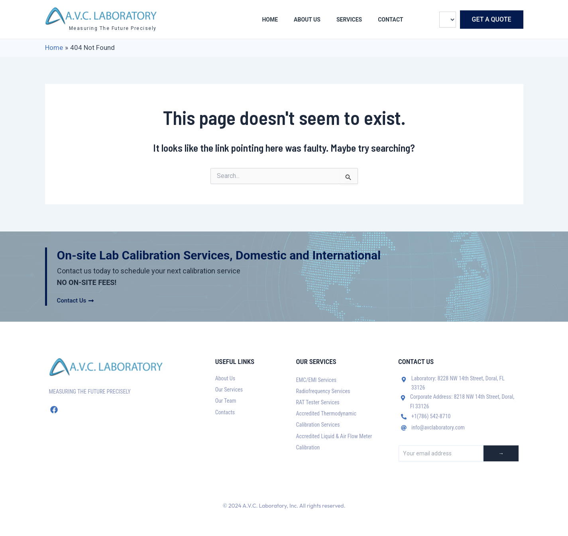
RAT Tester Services (318, 402)
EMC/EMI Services (316, 380)
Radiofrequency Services (323, 391)
